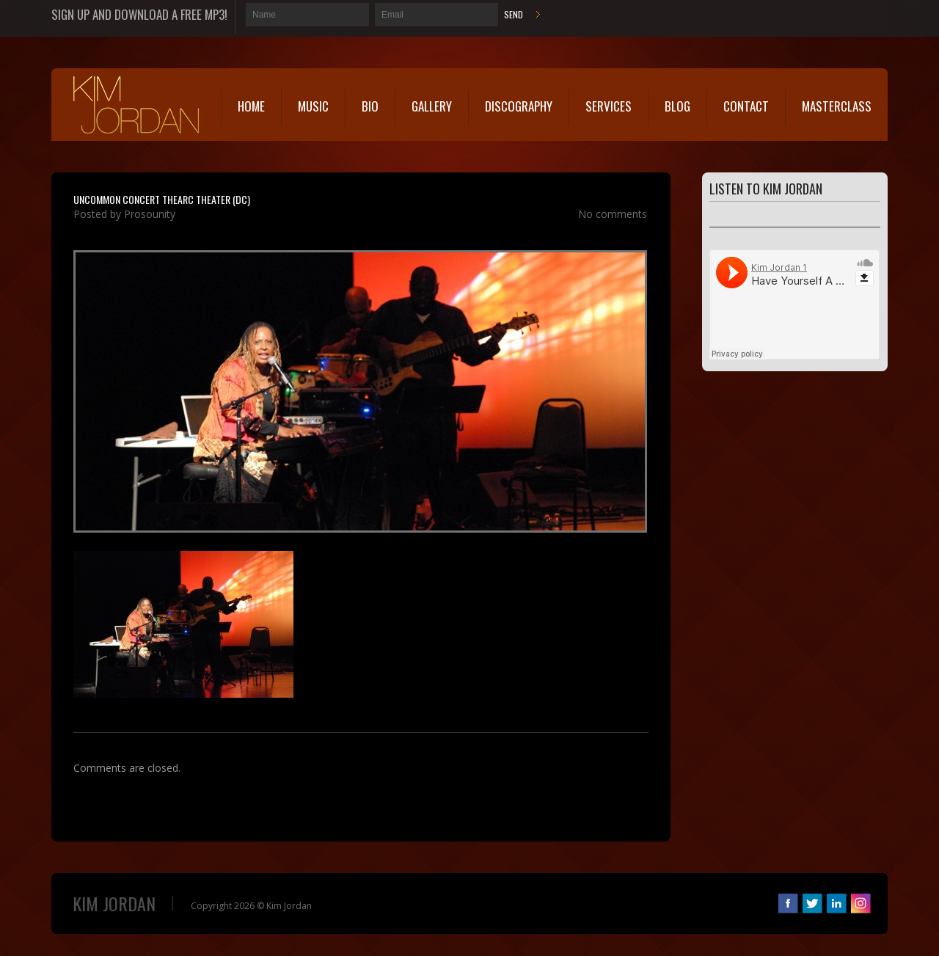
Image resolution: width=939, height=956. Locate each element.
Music (313, 106)
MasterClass (837, 106)
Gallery (432, 106)
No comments (612, 214)
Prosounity (149, 214)
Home (251, 106)
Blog (677, 106)
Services (608, 106)
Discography (518, 106)
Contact (746, 106)
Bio (370, 106)
